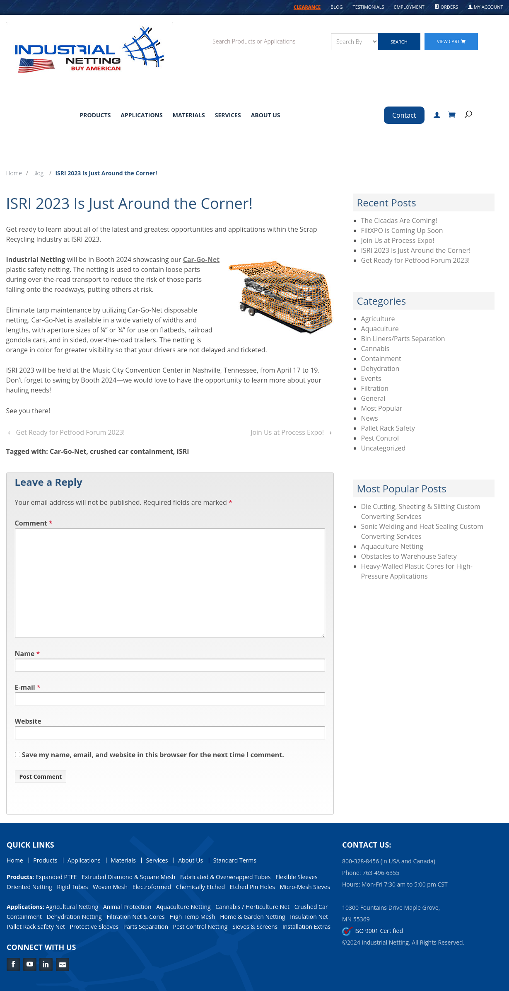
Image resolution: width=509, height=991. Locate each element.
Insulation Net (309, 917)
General (373, 398)
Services (228, 115)
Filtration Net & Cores (135, 917)
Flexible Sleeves (296, 877)
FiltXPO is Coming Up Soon (402, 230)
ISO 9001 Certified (372, 931)
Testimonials (368, 7)
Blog (336, 7)
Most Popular (382, 408)
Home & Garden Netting (252, 917)
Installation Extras (306, 926)
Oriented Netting (29, 887)
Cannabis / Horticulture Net (252, 907)
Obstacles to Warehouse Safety (409, 556)
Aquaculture (380, 328)
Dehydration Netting (74, 917)
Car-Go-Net (201, 259)
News (369, 418)
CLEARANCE (307, 7)
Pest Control (380, 438)
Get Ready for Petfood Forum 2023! (70, 432)
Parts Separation (145, 926)
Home (14, 173)
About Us (265, 115)
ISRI (183, 451)
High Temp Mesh (192, 917)
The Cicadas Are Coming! (399, 220)
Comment (34, 523)
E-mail (25, 687)
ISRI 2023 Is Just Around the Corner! (416, 250)
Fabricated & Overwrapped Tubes (225, 877)
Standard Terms (234, 860)
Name (25, 653)
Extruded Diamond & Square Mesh (128, 877)
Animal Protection (127, 907)
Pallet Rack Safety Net (36, 926)
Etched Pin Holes (252, 887)
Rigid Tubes (72, 887)
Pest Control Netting (200, 926)
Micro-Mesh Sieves (305, 887)
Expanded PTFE (56, 877)
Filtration (375, 388)
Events (371, 378)
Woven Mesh (110, 887)
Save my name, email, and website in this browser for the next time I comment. (153, 754)
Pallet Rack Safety (388, 428)
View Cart (451, 41)
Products (95, 115)
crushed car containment (131, 451)
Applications (141, 115)
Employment (409, 7)
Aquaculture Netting (392, 546)
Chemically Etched (200, 887)
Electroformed (152, 887)
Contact (404, 115)
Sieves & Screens (254, 926)
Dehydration (380, 368)
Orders (446, 7)
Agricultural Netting (72, 907)
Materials (189, 115)
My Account (485, 7)
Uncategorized (383, 448)
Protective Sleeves (94, 926)
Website (28, 721)
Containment (381, 358)
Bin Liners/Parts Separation (403, 338)
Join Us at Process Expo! (287, 432)
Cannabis (375, 348)
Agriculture (378, 318)
